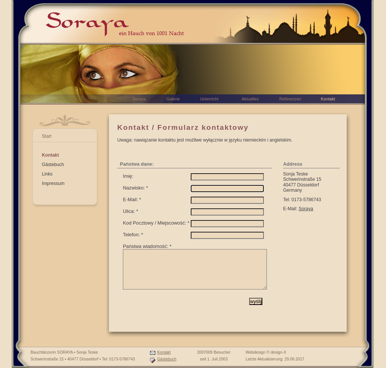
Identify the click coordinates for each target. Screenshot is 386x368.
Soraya (306, 208)
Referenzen (290, 99)
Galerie (173, 99)
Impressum (53, 183)
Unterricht (209, 99)
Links (47, 174)
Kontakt (50, 155)
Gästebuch (53, 164)
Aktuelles (250, 99)
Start (47, 136)
